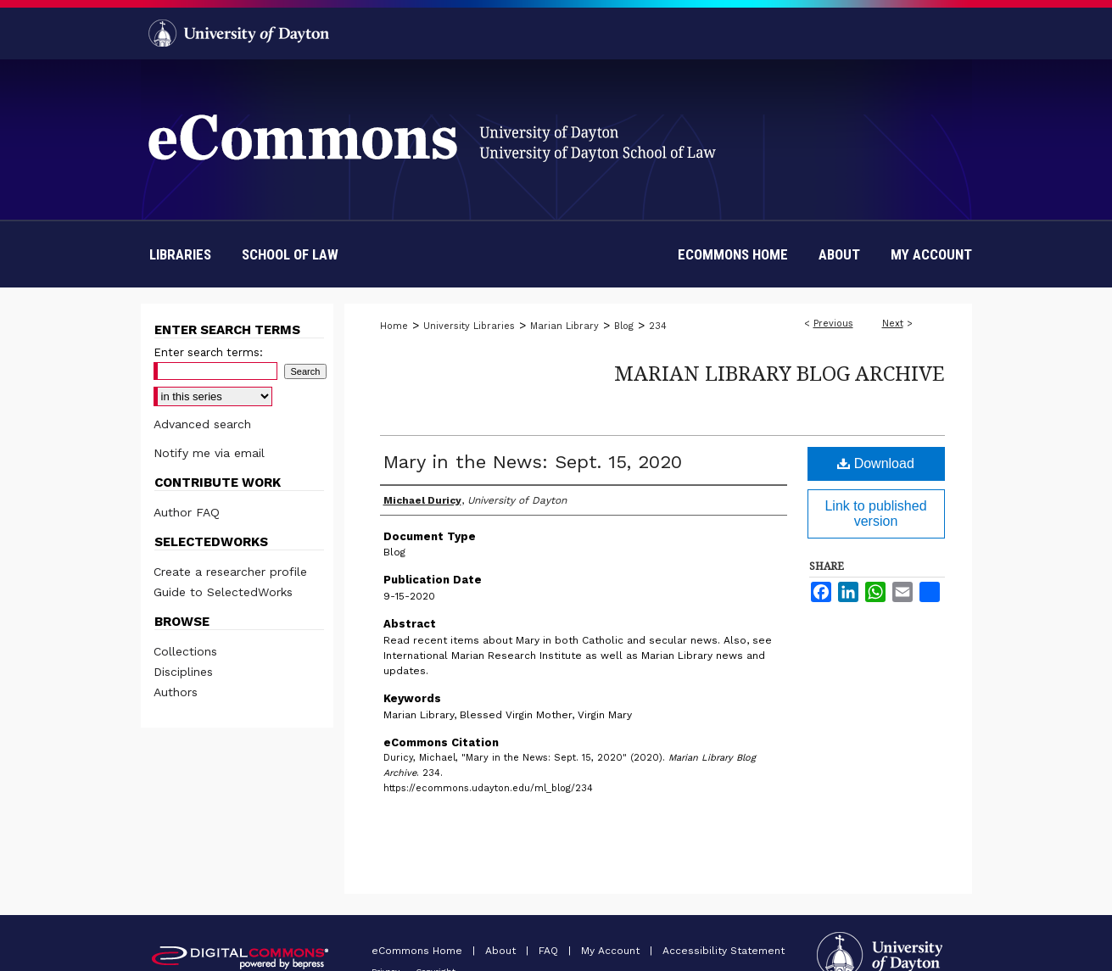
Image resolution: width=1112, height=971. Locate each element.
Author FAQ (187, 512)
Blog (624, 326)
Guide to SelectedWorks (223, 592)
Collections (185, 651)
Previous (833, 323)
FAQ (550, 951)
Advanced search (202, 424)
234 (658, 326)
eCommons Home (419, 951)
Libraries (180, 254)
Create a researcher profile (230, 571)
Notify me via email (209, 453)
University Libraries (469, 326)
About (502, 951)
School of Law (290, 254)
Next (892, 323)
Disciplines (183, 671)
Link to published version (875, 513)
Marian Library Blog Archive (779, 373)
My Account (612, 951)
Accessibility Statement (723, 951)
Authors (176, 692)
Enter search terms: (208, 352)
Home (394, 326)
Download (875, 463)
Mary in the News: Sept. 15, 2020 (532, 461)
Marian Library (564, 326)
